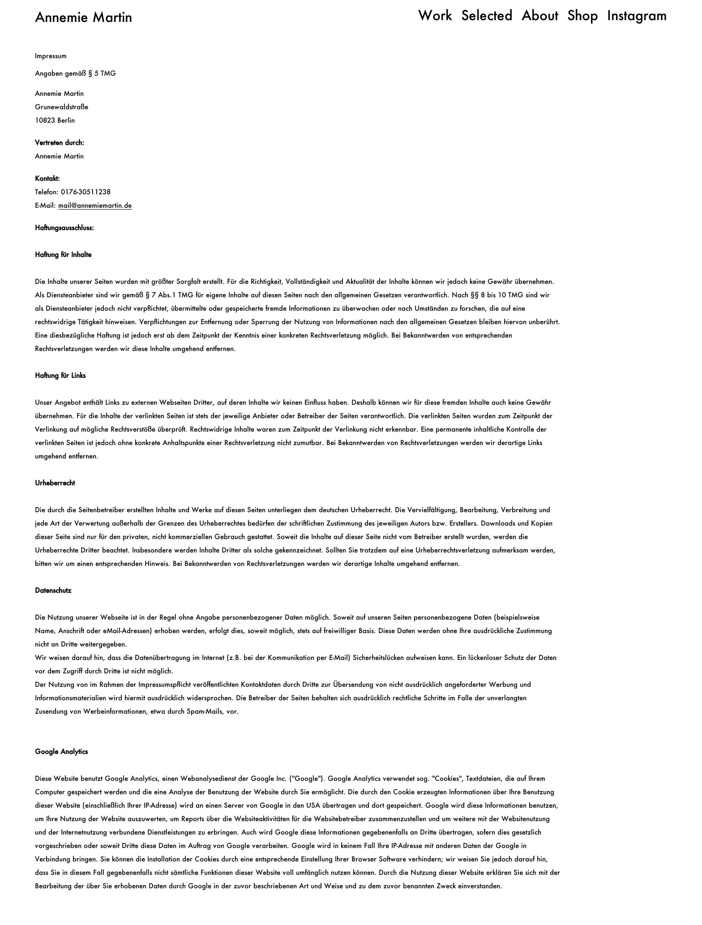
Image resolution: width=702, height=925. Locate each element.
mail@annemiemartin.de (95, 205)
